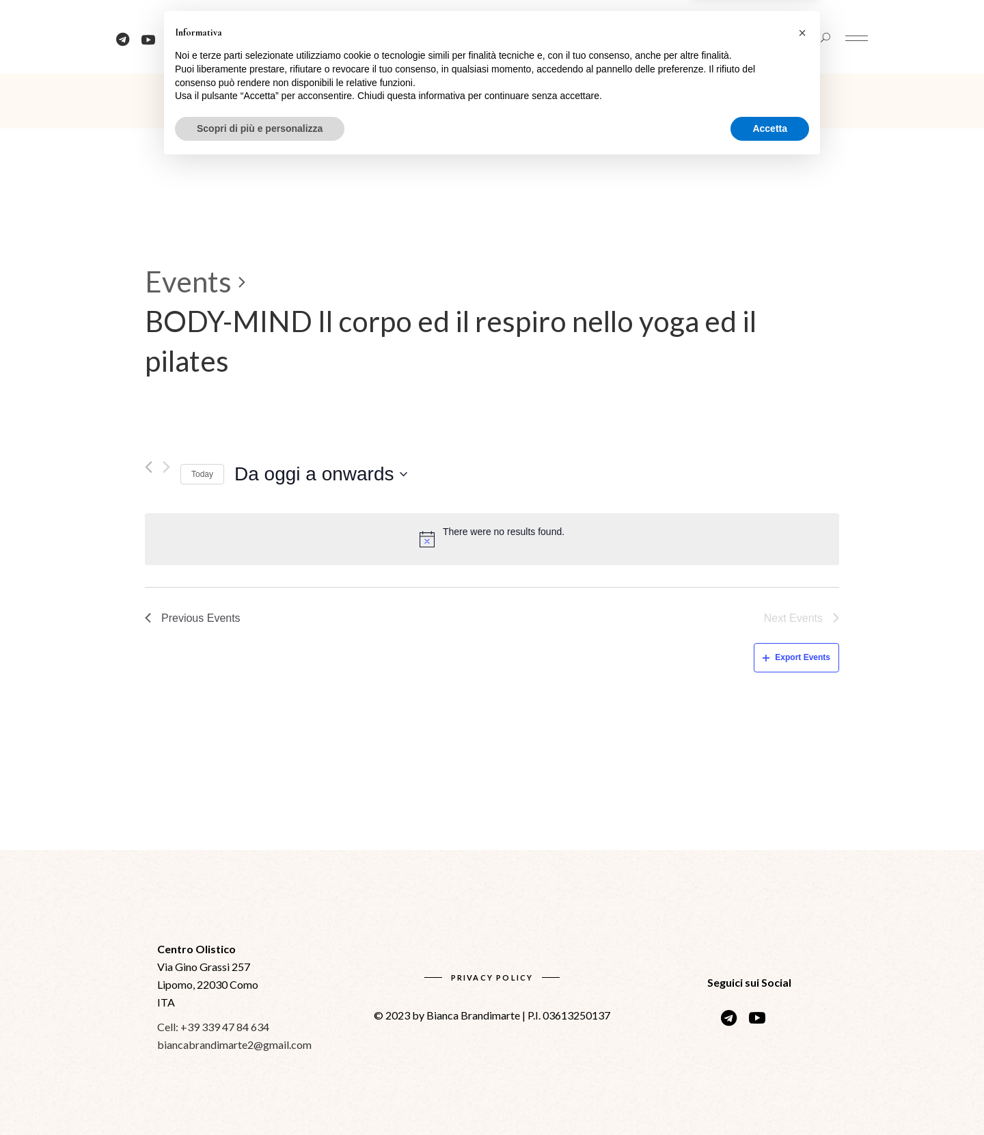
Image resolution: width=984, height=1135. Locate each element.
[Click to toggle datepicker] (320, 474)
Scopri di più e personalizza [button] (260, 1097)
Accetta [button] (769, 1097)
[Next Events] (166, 467)
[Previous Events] (148, 467)
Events (188, 281)
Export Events (796, 657)
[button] (802, 1002)
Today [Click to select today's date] (202, 474)
